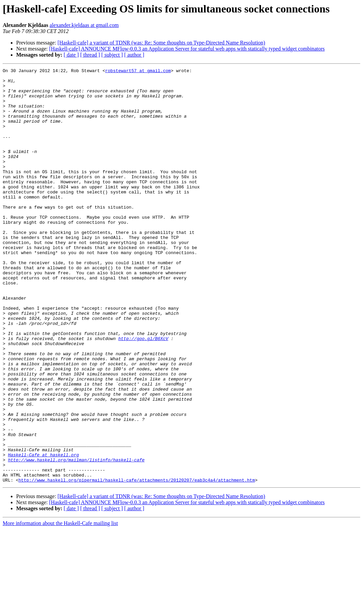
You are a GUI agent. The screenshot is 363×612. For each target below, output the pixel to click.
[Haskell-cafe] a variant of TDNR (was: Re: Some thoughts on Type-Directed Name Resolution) (161, 42)
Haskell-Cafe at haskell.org (43, 532)
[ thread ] (90, 55)
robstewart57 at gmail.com (138, 71)
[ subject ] (112, 55)
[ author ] (134, 55)
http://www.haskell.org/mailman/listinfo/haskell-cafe (76, 539)
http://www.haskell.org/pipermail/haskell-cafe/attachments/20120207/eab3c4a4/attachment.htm (137, 563)
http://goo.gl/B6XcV (143, 393)
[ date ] (71, 55)
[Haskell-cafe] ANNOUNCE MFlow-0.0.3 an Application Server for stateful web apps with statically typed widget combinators (187, 49)
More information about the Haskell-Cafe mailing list (60, 606)
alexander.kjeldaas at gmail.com (84, 25)
